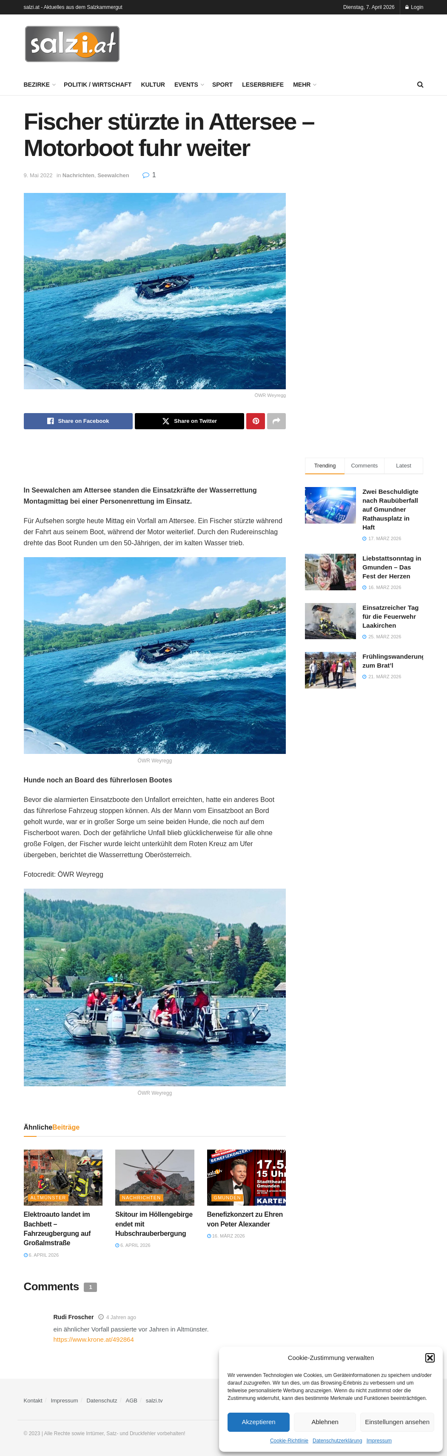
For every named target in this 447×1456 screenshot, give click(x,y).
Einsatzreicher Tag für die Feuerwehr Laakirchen (390, 616)
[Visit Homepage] (72, 44)
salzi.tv (154, 1400)
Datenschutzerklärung (337, 1441)
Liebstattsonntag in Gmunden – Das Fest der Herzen (391, 567)
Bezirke (37, 84)
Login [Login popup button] (414, 7)
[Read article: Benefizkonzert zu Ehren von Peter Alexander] (246, 1178)
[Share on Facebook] (78, 421)
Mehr (301, 84)
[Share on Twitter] (189, 421)
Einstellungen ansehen (397, 1421)
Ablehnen (324, 1421)
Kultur (153, 84)
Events (186, 84)
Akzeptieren (258, 1421)
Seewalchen (113, 175)
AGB (131, 1400)
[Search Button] (420, 84)
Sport (222, 84)
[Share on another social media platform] (276, 421)
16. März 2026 (226, 1235)
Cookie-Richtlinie (289, 1441)
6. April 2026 (41, 1255)
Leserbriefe (263, 84)
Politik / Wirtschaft (97, 84)
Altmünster (48, 1197)
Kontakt (33, 1400)
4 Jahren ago (121, 1317)
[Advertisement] (324, 43)
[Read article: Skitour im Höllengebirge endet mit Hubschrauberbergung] (154, 1178)
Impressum (379, 1441)
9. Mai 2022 (38, 175)
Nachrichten (78, 175)
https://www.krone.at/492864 (94, 1339)
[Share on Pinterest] (255, 421)
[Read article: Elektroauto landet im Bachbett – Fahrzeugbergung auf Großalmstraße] (63, 1178)
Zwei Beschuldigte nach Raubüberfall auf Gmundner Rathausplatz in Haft (390, 509)
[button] (430, 1358)
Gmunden (227, 1197)
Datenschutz (101, 1400)
